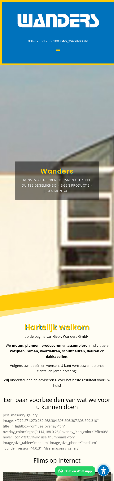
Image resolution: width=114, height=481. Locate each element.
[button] (103, 470)
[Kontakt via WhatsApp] (75, 471)
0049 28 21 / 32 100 (43, 41)
